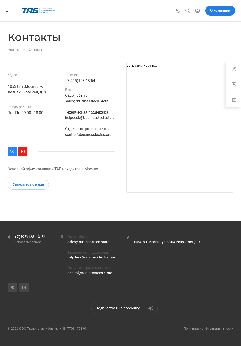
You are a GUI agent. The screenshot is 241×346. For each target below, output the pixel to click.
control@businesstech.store (88, 134)
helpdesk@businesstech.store (89, 117)
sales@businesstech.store (86, 101)
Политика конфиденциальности (208, 328)
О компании (220, 10)
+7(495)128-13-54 (80, 81)
